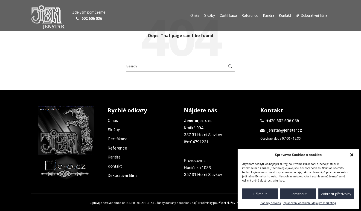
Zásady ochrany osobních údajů (176, 203)
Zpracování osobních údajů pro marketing (309, 203)
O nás (195, 15)
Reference (250, 15)
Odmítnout (298, 193)
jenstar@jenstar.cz (284, 130)
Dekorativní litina (314, 15)
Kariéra (268, 15)
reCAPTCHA (145, 203)
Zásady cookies (270, 203)
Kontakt (285, 15)
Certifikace (228, 15)
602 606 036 (92, 18)
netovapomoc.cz (114, 203)
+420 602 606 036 (282, 120)
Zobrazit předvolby (336, 193)
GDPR (131, 203)
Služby (209, 15)
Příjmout (260, 193)
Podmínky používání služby (217, 203)
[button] (351, 155)
